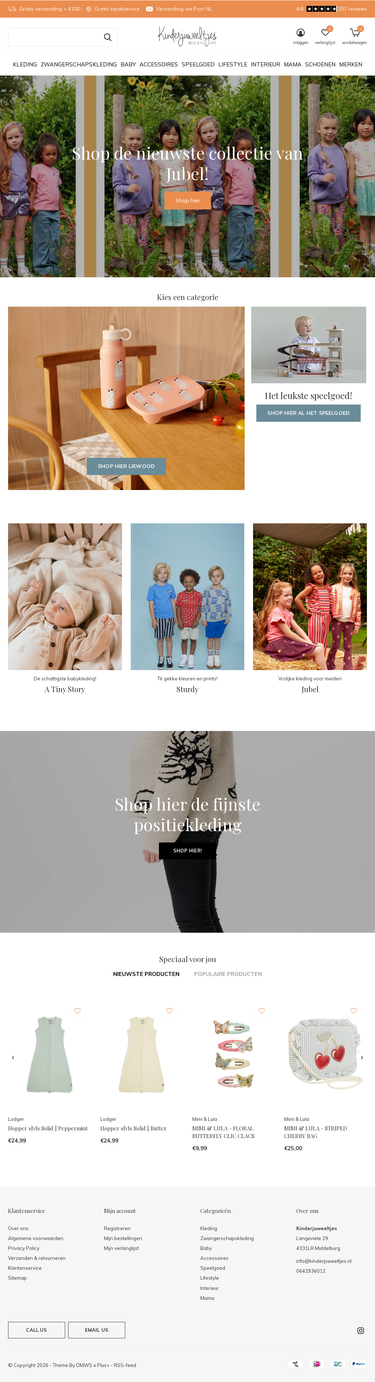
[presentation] (13, 1058)
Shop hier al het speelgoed (308, 413)
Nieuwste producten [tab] (146, 973)
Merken (350, 64)
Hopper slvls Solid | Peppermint (48, 1128)
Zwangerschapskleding (79, 64)
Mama (292, 64)
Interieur (265, 64)
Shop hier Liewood (126, 466)
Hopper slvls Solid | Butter (133, 1128)
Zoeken (107, 37)
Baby (128, 64)
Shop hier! (187, 850)
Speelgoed (198, 64)
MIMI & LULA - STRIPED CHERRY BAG (315, 1132)
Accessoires (159, 64)
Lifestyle (232, 64)
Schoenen (320, 64)
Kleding (25, 64)
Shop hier (187, 200)
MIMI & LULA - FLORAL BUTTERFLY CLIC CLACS (223, 1132)
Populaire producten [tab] (228, 973)
